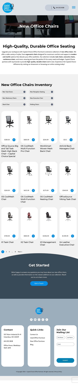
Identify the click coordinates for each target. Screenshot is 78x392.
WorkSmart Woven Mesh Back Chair (46, 149)
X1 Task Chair (7, 242)
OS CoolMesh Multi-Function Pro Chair (28, 149)
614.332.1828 (60, 8)
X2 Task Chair (27, 242)
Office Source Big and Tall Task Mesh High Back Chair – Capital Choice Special (9, 151)
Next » (20, 252)
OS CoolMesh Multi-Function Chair (28, 199)
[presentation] (66, 352)
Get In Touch (39, 284)
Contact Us (34, 335)
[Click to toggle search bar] (49, 8)
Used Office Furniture (37, 338)
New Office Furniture (37, 341)
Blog (31, 345)
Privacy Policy (58, 372)
